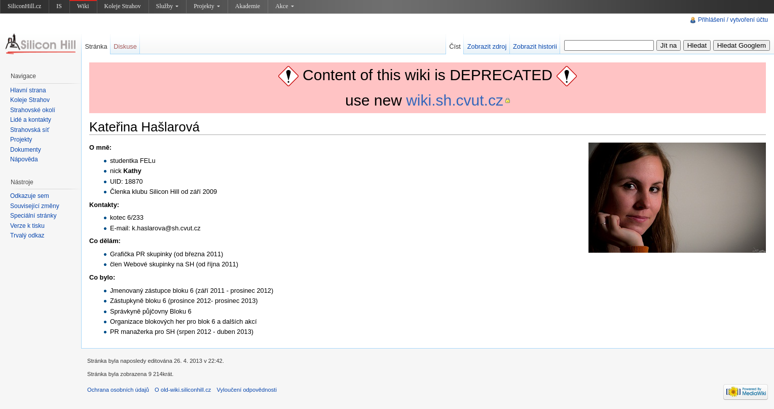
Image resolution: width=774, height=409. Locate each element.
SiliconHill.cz (24, 6)
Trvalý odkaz (27, 235)
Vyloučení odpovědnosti (247, 390)
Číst (455, 46)
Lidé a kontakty (30, 119)
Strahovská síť (29, 129)
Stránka (96, 46)
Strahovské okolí (32, 110)
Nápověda (24, 159)
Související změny (34, 206)
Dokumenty (25, 149)
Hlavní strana (28, 90)
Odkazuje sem (29, 195)
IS (59, 6)
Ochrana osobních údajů (118, 390)
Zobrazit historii (535, 46)
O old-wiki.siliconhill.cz (183, 390)
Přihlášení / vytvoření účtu (733, 19)
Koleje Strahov (122, 6)
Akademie (247, 6)
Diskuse (125, 46)
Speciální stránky (33, 215)
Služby (167, 6)
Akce (284, 6)
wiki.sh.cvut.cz (454, 100)
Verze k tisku (27, 225)
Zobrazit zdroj (487, 46)
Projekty (207, 6)
